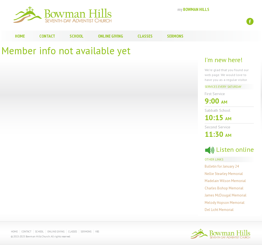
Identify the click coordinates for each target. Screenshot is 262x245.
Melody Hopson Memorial (225, 202)
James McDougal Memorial (225, 195)
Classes (145, 36)
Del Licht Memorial (219, 209)
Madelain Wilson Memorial (225, 181)
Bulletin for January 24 (222, 166)
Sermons (175, 36)
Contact (47, 36)
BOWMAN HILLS (193, 9)
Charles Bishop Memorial (224, 188)
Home (20, 36)
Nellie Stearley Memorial (224, 173)
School (77, 36)
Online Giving (110, 36)
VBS (97, 231)
